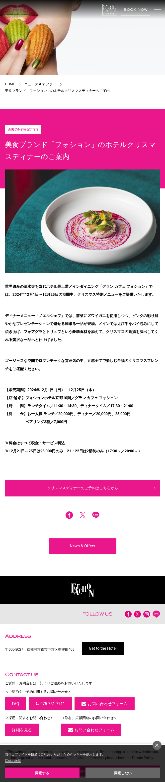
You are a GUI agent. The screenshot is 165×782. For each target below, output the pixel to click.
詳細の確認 (13, 761)
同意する (42, 773)
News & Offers (82, 546)
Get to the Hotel (103, 648)
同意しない (123, 773)
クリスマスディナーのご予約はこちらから (82, 488)
